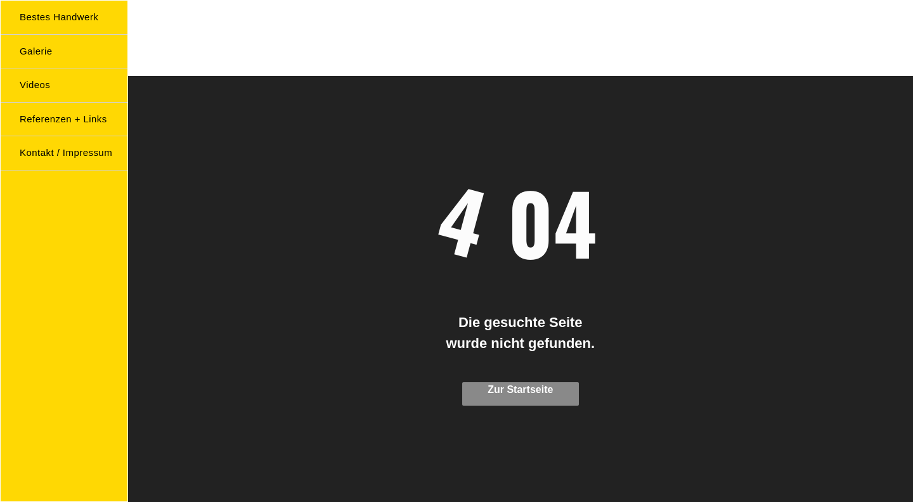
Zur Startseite (520, 389)
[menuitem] (69, 18)
